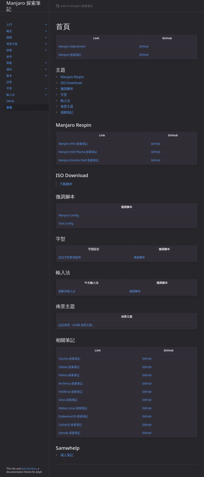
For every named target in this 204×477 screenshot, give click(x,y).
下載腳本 (66, 184)
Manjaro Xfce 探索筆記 (73, 143)
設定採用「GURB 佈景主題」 (77, 325)
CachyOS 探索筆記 (70, 424)
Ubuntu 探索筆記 (69, 358)
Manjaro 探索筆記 (23, 6)
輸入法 (10, 95)
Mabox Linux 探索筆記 (73, 408)
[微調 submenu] (46, 37)
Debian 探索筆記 (69, 367)
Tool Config (66, 223)
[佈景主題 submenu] (46, 44)
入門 (9, 24)
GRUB (10, 101)
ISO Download (71, 83)
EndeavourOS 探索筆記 (73, 416)
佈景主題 (12, 44)
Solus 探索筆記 (68, 400)
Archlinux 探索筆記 (71, 383)
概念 (9, 31)
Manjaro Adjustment (72, 46)
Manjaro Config (69, 215)
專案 (9, 63)
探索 (9, 50)
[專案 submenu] (46, 63)
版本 (9, 75)
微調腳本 (67, 88)
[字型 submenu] (46, 88)
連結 (9, 69)
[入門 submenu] (46, 24)
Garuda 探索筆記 (69, 433)
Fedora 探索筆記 (69, 375)
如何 (9, 56)
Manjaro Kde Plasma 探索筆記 (78, 152)
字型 (9, 88)
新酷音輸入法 (67, 291)
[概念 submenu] (46, 31)
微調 (9, 37)
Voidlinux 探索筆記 (70, 391)
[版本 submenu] (46, 75)
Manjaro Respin (72, 77)
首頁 (9, 107)
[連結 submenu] (46, 69)
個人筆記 (67, 455)
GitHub (144, 46)
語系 (9, 82)
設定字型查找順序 (70, 257)
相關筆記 (67, 112)
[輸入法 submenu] (46, 95)
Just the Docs (29, 468)
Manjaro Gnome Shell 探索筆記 (79, 160)
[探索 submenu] (46, 50)
